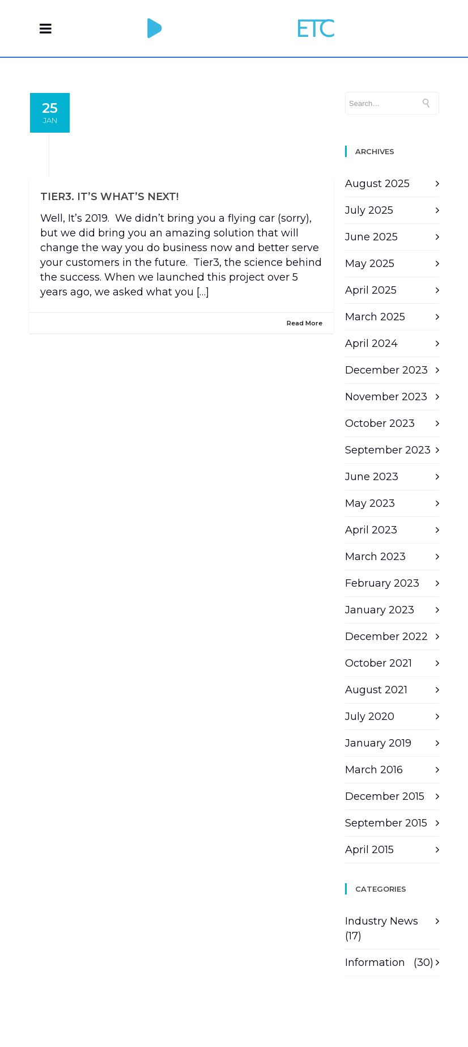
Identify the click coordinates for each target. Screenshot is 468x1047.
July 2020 (369, 716)
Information (375, 962)
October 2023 (380, 423)
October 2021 (378, 663)
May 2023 (370, 503)
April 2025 (371, 290)
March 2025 (375, 317)
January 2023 (379, 610)
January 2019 (378, 743)
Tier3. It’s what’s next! (109, 196)
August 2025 (377, 183)
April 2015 (369, 849)
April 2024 (371, 343)
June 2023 (371, 476)
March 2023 (375, 556)
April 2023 (371, 530)
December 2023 (386, 370)
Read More (304, 323)
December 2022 (386, 636)
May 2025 (369, 263)
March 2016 (374, 770)
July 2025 (369, 210)
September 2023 (388, 450)
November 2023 (386, 397)
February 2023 (382, 583)
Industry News (381, 921)
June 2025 (371, 237)
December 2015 (384, 796)
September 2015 (386, 823)
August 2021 (376, 690)
